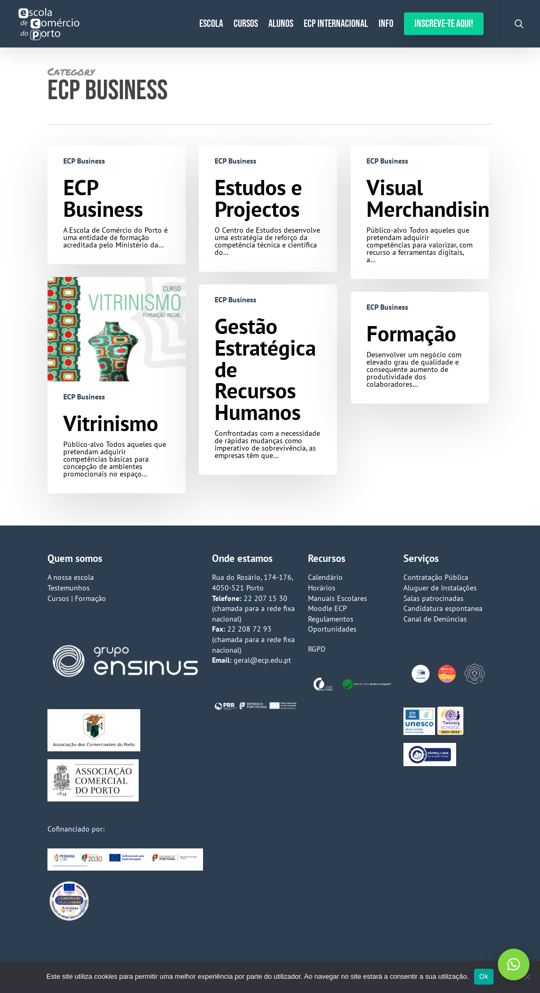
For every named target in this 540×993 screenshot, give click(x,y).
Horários (321, 588)
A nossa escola (70, 577)
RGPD (316, 649)
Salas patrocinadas (433, 598)
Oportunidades (332, 629)
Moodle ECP (327, 608)
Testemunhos (68, 588)
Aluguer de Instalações (440, 588)
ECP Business (84, 161)
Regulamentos (330, 619)
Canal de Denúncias (435, 619)
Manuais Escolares (337, 598)
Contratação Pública (435, 577)
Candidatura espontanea (443, 608)
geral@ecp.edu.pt (262, 660)
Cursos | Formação (76, 598)
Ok (483, 976)
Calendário (325, 577)
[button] (513, 964)
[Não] (527, 976)
